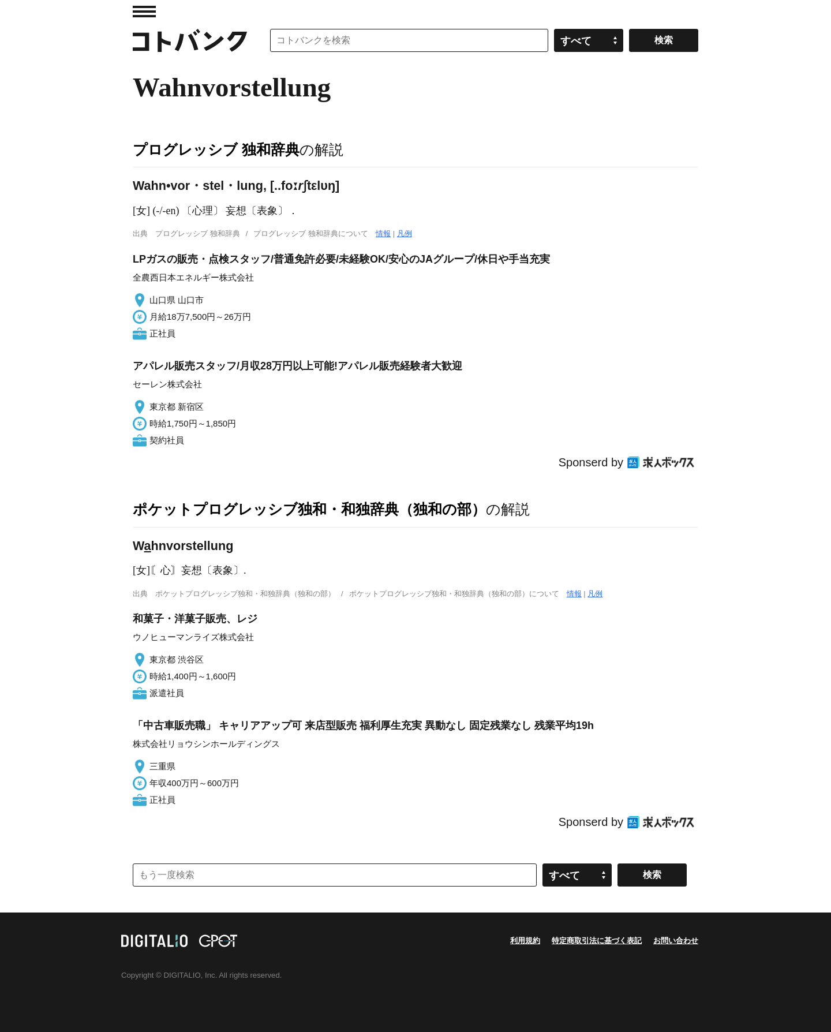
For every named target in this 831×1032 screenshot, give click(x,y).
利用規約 (525, 940)
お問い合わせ (675, 940)
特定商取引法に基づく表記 (597, 940)
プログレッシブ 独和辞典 (216, 149)
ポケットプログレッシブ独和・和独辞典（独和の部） (309, 509)
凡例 (404, 233)
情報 (383, 233)
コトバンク (190, 40)
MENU (144, 11)
